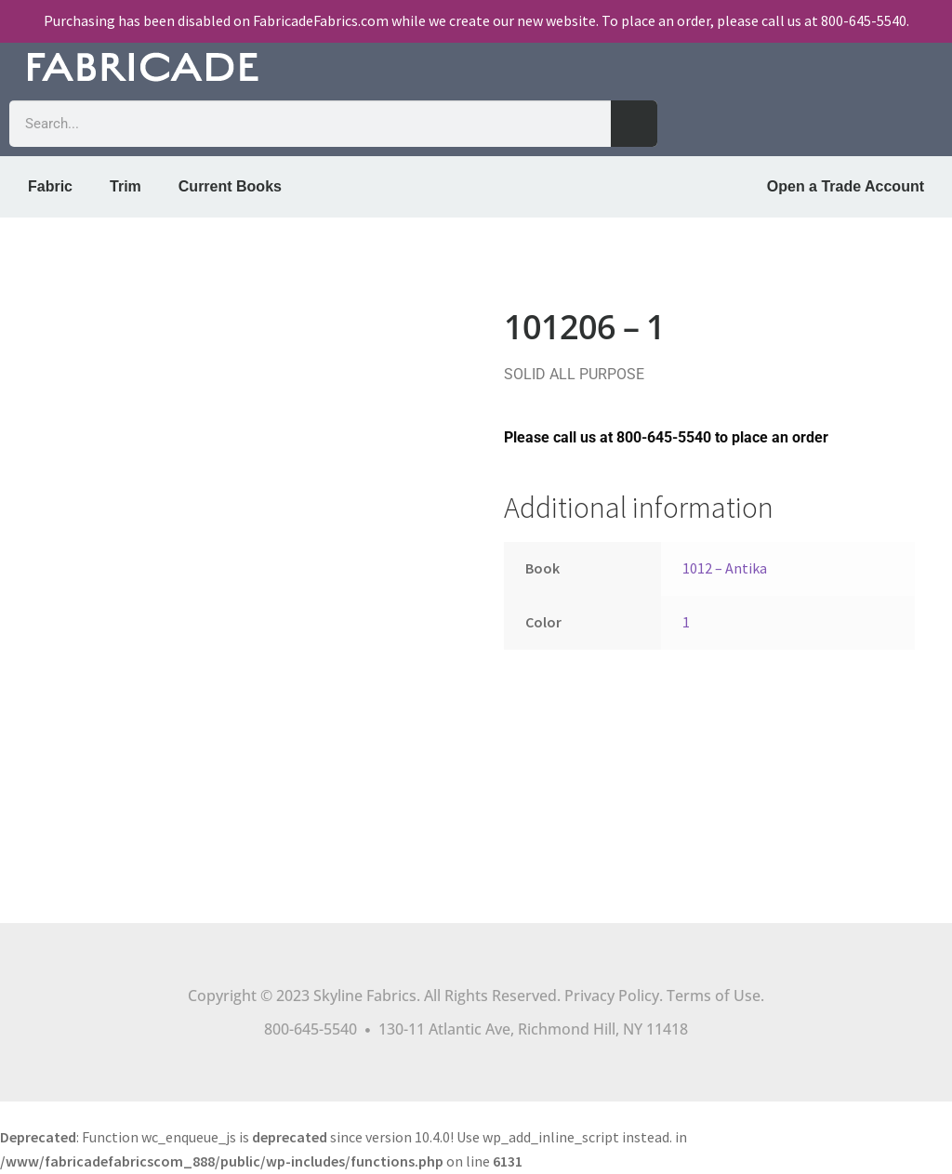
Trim (125, 186)
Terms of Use (713, 995)
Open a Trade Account (845, 186)
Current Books (230, 186)
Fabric (50, 186)
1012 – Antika (724, 568)
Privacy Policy (611, 995)
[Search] (634, 123)
